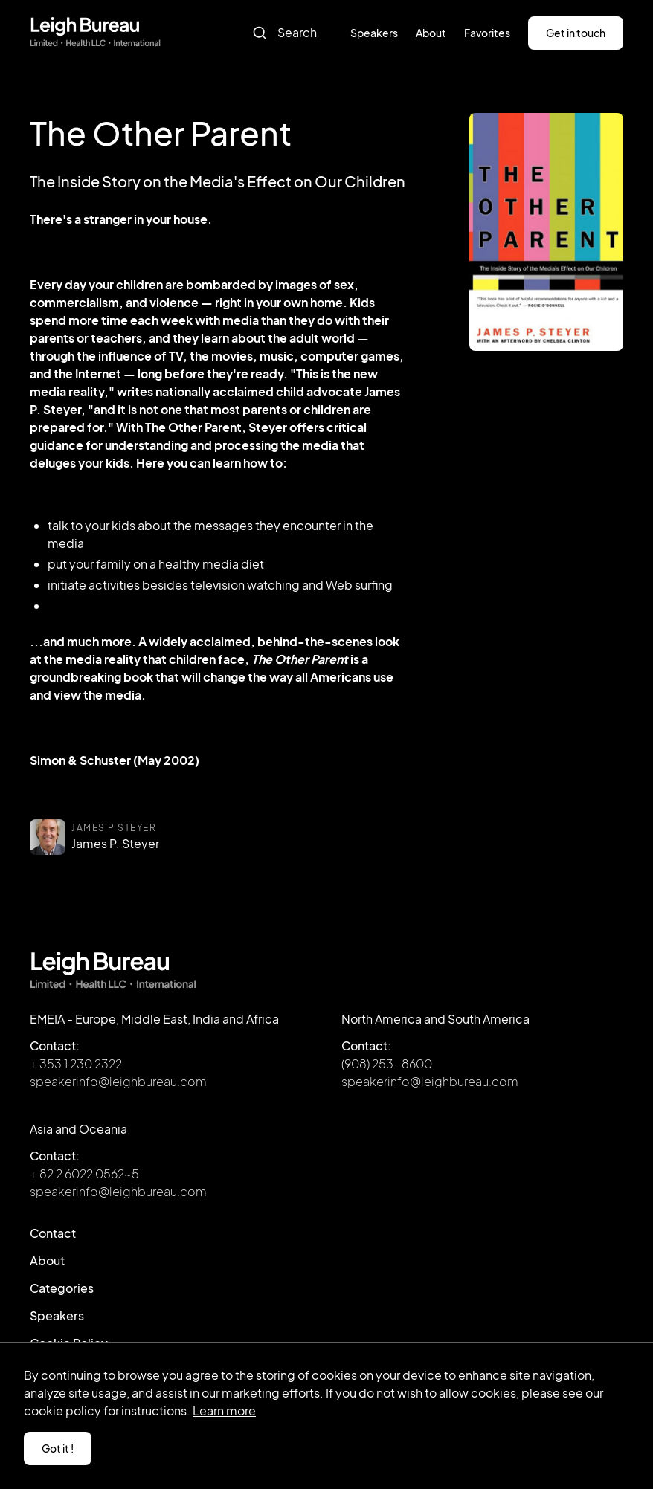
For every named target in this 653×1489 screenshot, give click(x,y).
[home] (95, 33)
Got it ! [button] (58, 1448)
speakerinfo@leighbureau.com (118, 1081)
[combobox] (290, 32)
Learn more (224, 1410)
